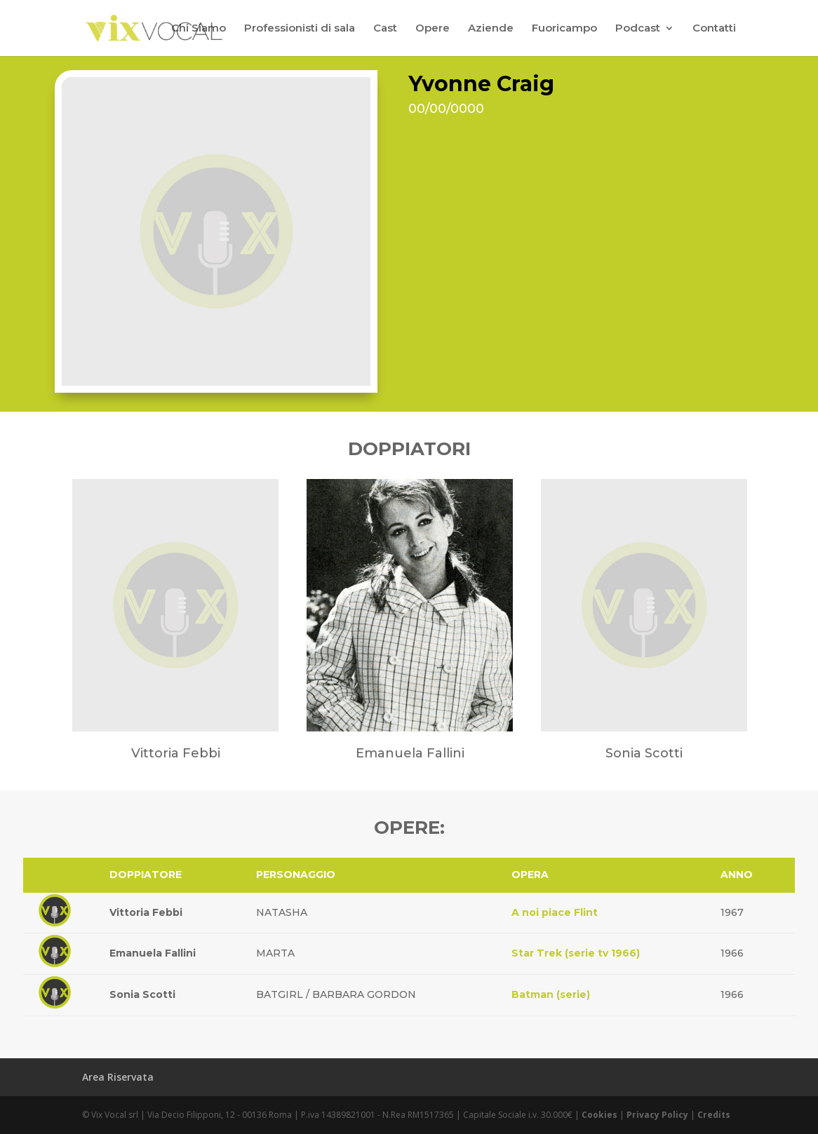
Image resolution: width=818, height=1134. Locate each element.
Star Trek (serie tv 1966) (575, 953)
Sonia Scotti (142, 994)
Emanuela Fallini (152, 953)
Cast (385, 28)
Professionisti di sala (299, 28)
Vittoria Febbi (145, 912)
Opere (432, 28)
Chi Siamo (198, 28)
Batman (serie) (550, 994)
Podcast (637, 28)
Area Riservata (118, 1077)
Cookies (599, 1115)
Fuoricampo (564, 28)
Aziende (491, 28)
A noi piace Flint (554, 912)
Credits (713, 1115)
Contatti (714, 28)
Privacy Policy (657, 1115)
